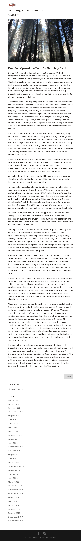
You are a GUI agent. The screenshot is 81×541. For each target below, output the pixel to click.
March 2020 (13, 482)
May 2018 (12, 501)
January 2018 (14, 513)
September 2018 (15, 493)
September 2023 (16, 412)
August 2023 (14, 416)
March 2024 (13, 404)
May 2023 (12, 427)
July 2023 (12, 420)
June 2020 (13, 474)
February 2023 (15, 435)
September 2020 (16, 466)
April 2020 (13, 478)
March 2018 (13, 505)
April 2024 (13, 400)
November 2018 (15, 490)
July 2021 (12, 458)
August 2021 (13, 455)
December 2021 (15, 447)
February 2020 (15, 486)
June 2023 (13, 423)
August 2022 (14, 439)
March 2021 (13, 462)
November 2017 (15, 521)
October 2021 (14, 451)
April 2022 (13, 443)
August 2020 (14, 470)
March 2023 (13, 431)
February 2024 (15, 408)
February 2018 (14, 509)
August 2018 (13, 497)
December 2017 (15, 517)
